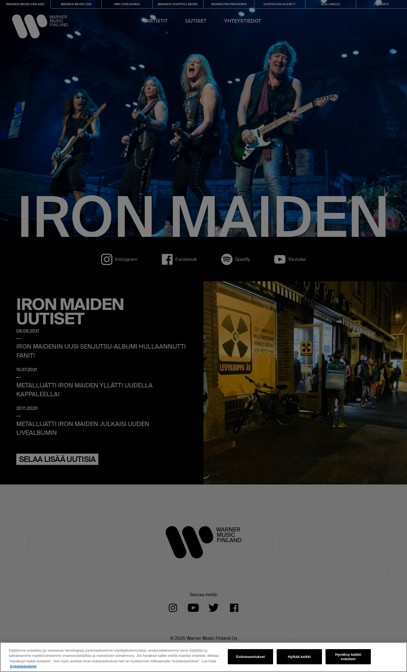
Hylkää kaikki (299, 657)
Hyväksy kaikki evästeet (348, 656)
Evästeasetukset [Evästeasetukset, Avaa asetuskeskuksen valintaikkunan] (250, 657)
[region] (203, 657)
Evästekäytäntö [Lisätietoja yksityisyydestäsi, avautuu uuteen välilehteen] (23, 666)
